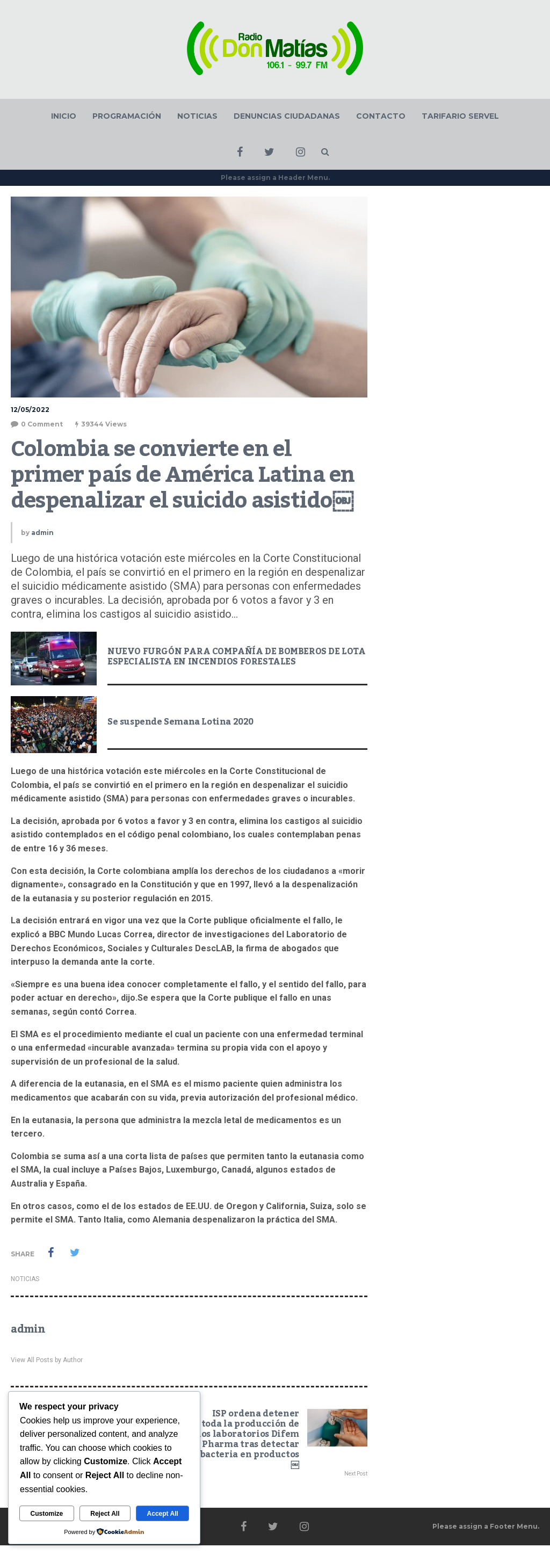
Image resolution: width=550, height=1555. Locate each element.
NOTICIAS (197, 116)
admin (42, 533)
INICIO (63, 116)
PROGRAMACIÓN (126, 116)
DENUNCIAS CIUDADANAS (287, 116)
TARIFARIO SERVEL (460, 116)
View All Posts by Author (47, 1360)
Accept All (162, 1513)
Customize (47, 1513)
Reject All (104, 1513)
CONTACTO (381, 116)
